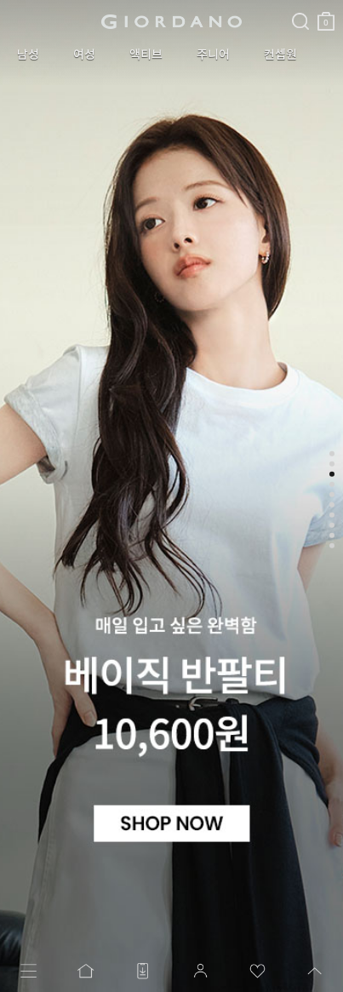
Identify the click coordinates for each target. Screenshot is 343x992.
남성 (28, 54)
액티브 (146, 54)
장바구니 (326, 15)
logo (171, 21)
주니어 (213, 54)
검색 (300, 7)
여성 (84, 54)
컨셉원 (280, 54)
